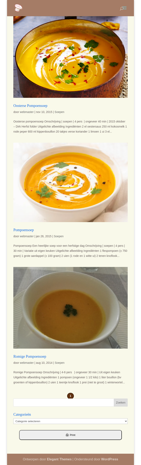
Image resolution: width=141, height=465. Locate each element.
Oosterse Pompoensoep (30, 106)
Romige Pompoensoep (29, 356)
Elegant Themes (59, 459)
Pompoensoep (23, 230)
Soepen (59, 112)
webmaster (26, 112)
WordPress (109, 459)
